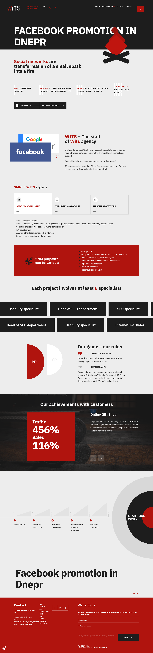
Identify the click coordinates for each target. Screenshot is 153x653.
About (97, 7)
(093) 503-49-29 (32, 7)
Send (129, 637)
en (44, 6)
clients (120, 7)
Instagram (103, 648)
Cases (41, 619)
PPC (88, 648)
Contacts (130, 7)
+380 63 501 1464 (26, 617)
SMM (41, 614)
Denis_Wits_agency (31, 622)
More (135, 593)
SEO (40, 616)
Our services (107, 6)
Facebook (94, 648)
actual (42, 607)
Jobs (41, 604)
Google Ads (44, 611)
